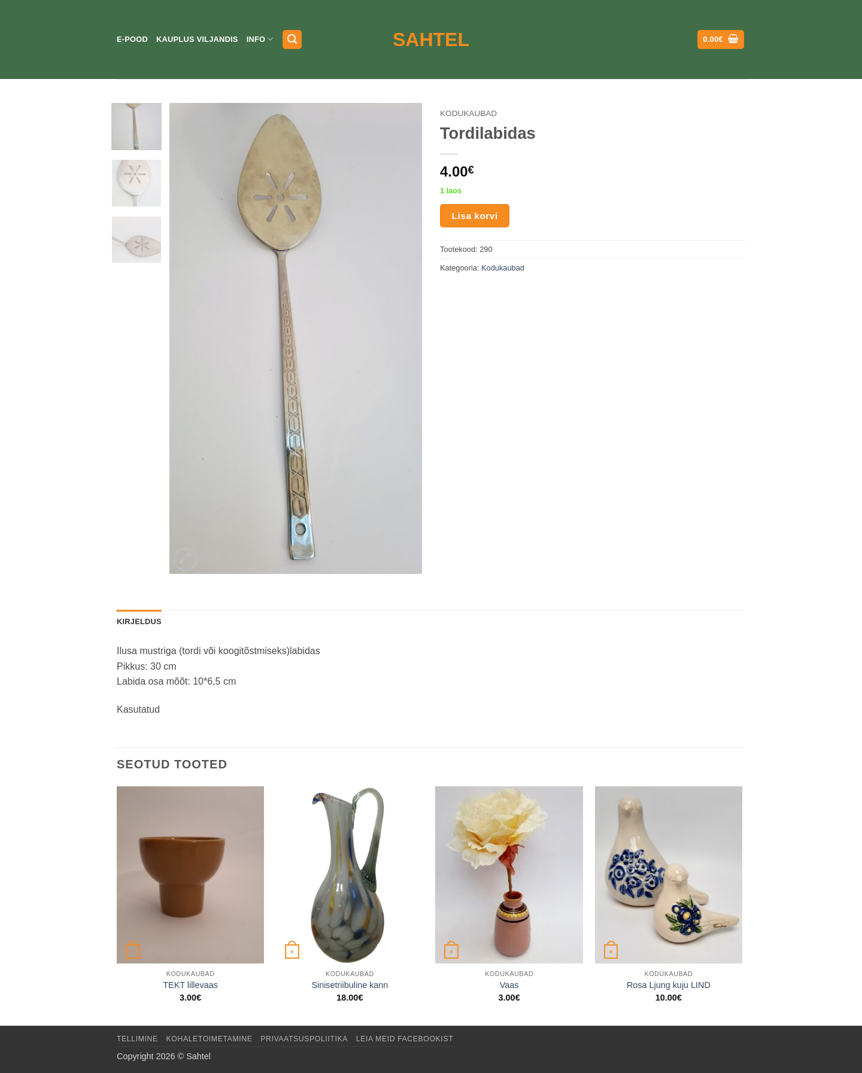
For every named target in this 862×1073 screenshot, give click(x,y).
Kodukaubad (468, 113)
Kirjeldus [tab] (139, 621)
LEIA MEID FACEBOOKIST (404, 1039)
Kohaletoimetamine (209, 1039)
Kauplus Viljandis (197, 39)
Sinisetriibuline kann (349, 985)
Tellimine (137, 1039)
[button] (292, 40)
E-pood (132, 39)
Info (260, 39)
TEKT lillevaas (190, 985)
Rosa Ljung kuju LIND (669, 985)
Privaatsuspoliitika (304, 1039)
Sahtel (431, 39)
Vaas (509, 985)
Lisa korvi (475, 216)
